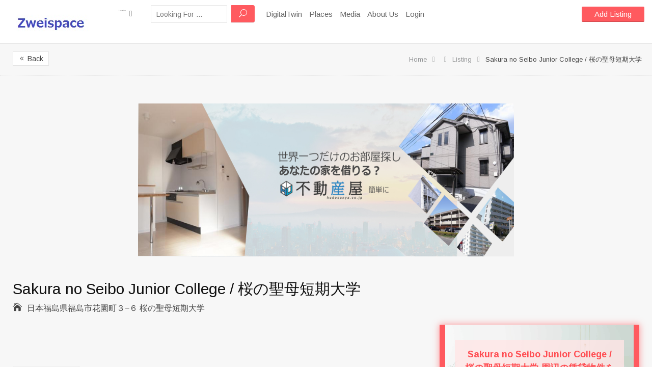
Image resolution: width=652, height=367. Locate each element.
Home (418, 59)
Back (30, 59)
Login (438, 14)
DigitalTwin (308, 14)
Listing (462, 59)
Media (374, 14)
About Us (406, 14)
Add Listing (613, 14)
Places (345, 14)
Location (137, 13)
